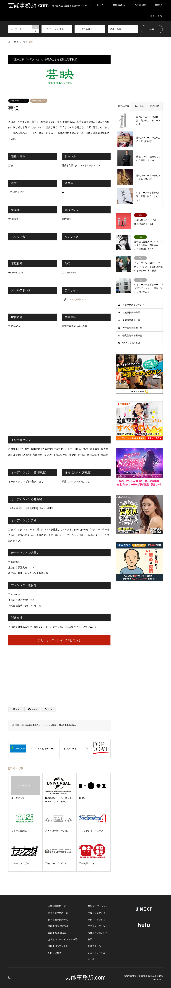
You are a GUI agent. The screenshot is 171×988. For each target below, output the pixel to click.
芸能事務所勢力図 (131, 312)
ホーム (100, 5)
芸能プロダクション (18, 101)
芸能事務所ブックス (58, 946)
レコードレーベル (96, 952)
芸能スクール (94, 946)
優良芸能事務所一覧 (132, 335)
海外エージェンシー (98, 932)
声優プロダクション (98, 913)
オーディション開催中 (48, 725)
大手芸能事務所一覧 (132, 328)
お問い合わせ (54, 952)
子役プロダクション (98, 919)
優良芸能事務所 (38, 101)
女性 (22, 725)
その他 (91, 959)
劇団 (90, 939)
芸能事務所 (119, 5)
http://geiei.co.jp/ (77, 299)
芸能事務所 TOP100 (58, 926)
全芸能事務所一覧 (131, 320)
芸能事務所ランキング (133, 305)
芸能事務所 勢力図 (57, 932)
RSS (9, 977)
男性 (17, 725)
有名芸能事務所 (31, 725)
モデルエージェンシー (99, 926)
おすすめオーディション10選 (62, 939)
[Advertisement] (59, 673)
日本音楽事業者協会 (67, 725)
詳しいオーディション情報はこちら (59, 640)
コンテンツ (156, 16)
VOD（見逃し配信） (132, 343)
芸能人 (159, 5)
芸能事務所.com (85, 977)
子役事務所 (140, 5)
